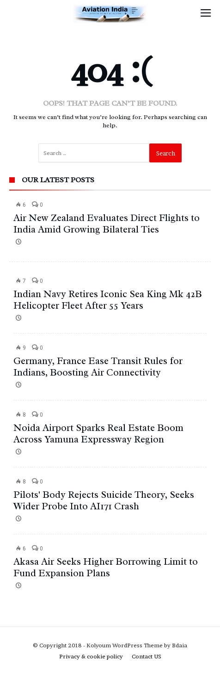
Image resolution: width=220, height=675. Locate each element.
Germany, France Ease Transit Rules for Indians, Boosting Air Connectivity (98, 366)
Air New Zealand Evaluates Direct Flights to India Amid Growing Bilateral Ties (106, 223)
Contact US (146, 656)
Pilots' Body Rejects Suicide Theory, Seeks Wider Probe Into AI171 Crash (103, 500)
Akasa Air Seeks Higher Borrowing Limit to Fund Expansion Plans (105, 567)
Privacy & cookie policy (91, 656)
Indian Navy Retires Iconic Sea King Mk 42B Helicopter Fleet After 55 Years (107, 299)
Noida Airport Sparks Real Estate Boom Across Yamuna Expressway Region (98, 433)
